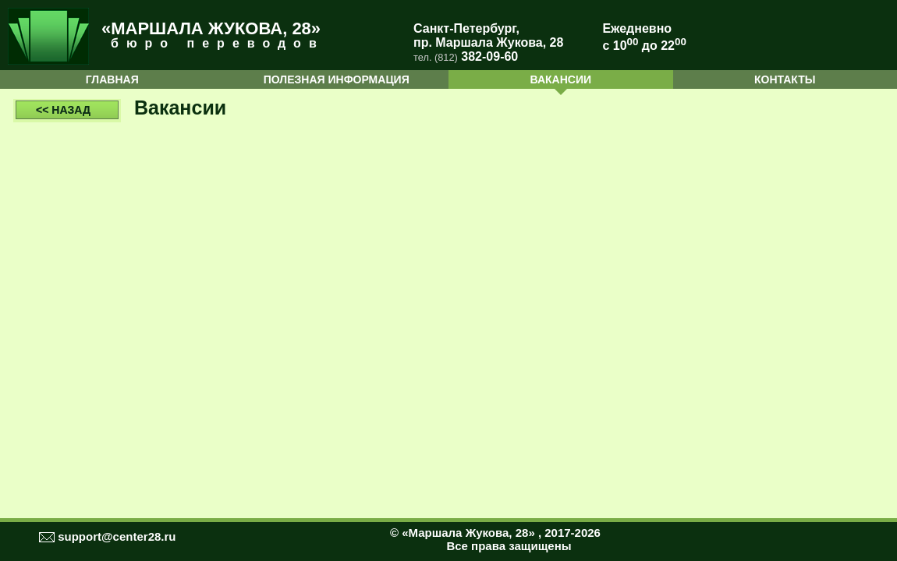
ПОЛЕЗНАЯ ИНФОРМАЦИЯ (337, 79)
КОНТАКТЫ (784, 79)
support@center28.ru (117, 536)
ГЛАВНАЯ (112, 79)
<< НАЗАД (63, 110)
